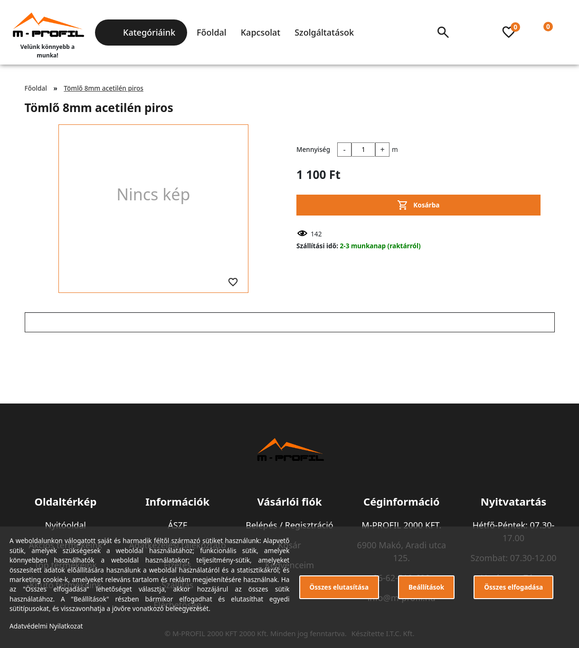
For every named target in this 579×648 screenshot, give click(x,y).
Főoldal (212, 32)
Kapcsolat (260, 32)
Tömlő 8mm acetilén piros (103, 88)
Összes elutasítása (339, 587)
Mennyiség (313, 149)
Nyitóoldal (65, 525)
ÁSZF (177, 525)
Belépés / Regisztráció (289, 525)
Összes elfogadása (513, 587)
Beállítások (426, 587)
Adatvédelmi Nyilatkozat (46, 625)
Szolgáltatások (324, 32)
